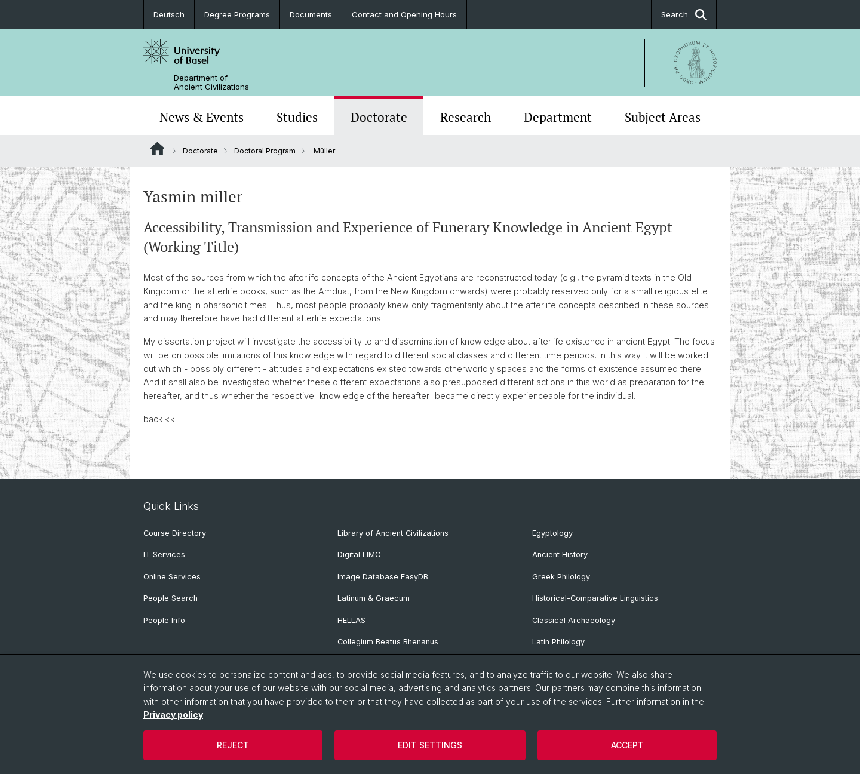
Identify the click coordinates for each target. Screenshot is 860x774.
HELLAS (351, 620)
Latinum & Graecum (373, 598)
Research (465, 117)
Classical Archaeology (573, 620)
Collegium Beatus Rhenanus (387, 641)
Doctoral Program (265, 150)
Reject (233, 745)
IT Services (164, 554)
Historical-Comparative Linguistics (595, 598)
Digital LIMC (358, 554)
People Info (164, 620)
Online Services (172, 576)
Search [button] (684, 14)
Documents (311, 14)
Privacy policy (173, 715)
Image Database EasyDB (382, 576)
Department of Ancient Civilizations (211, 82)
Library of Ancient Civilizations (393, 533)
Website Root (157, 148)
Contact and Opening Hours (404, 14)
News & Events (201, 117)
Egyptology (552, 533)
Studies (297, 117)
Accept (627, 745)
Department (558, 117)
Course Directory (174, 533)
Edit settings (430, 745)
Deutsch (169, 14)
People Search (170, 598)
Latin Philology (558, 641)
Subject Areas (663, 117)
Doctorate (379, 117)
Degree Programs (237, 14)
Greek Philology (561, 576)
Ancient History (560, 554)
